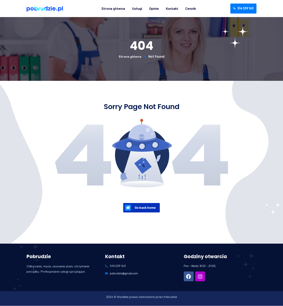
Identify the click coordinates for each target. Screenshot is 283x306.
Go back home (140, 208)
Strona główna (130, 57)
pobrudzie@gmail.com (124, 273)
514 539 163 (118, 266)
